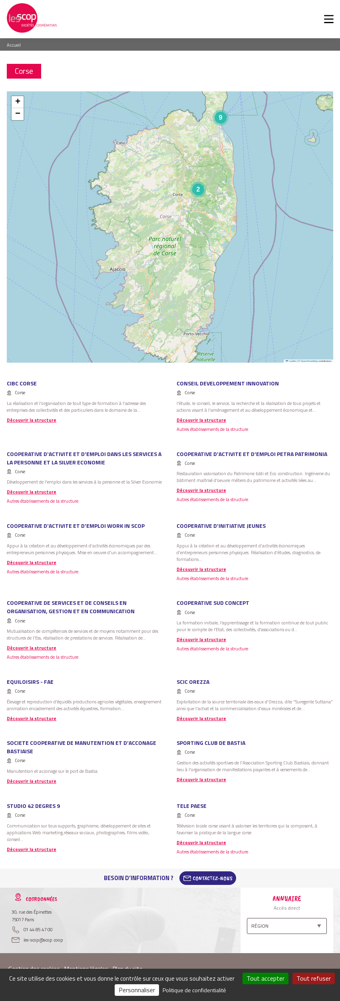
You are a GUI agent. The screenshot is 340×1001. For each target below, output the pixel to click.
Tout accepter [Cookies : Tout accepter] (265, 978)
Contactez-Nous (212, 878)
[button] (198, 189)
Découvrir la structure (31, 420)
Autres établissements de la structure (212, 429)
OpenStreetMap (309, 360)
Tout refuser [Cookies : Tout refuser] (313, 978)
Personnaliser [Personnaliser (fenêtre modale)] (137, 990)
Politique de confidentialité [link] (194, 990)
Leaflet (291, 360)
